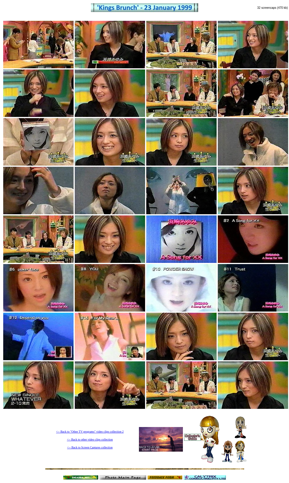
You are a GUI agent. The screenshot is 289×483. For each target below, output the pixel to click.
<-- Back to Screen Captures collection (90, 447)
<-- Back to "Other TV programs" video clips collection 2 (89, 431)
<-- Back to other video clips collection (90, 439)
